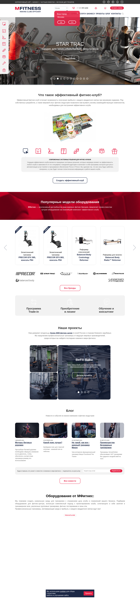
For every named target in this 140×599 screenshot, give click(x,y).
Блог (108, 14)
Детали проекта (84, 375)
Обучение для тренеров (65, 2)
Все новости (70, 481)
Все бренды (70, 288)
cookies (63, 591)
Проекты (100, 14)
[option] (27, 245)
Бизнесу (36, 2)
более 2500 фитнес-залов (61, 333)
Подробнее (70, 58)
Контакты (116, 14)
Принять (88, 593)
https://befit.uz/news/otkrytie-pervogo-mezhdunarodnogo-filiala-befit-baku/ (85, 366)
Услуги (82, 14)
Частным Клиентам (47, 2)
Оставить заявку (117, 8)
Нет (72, 22)
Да (61, 22)
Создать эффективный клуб (70, 180)
